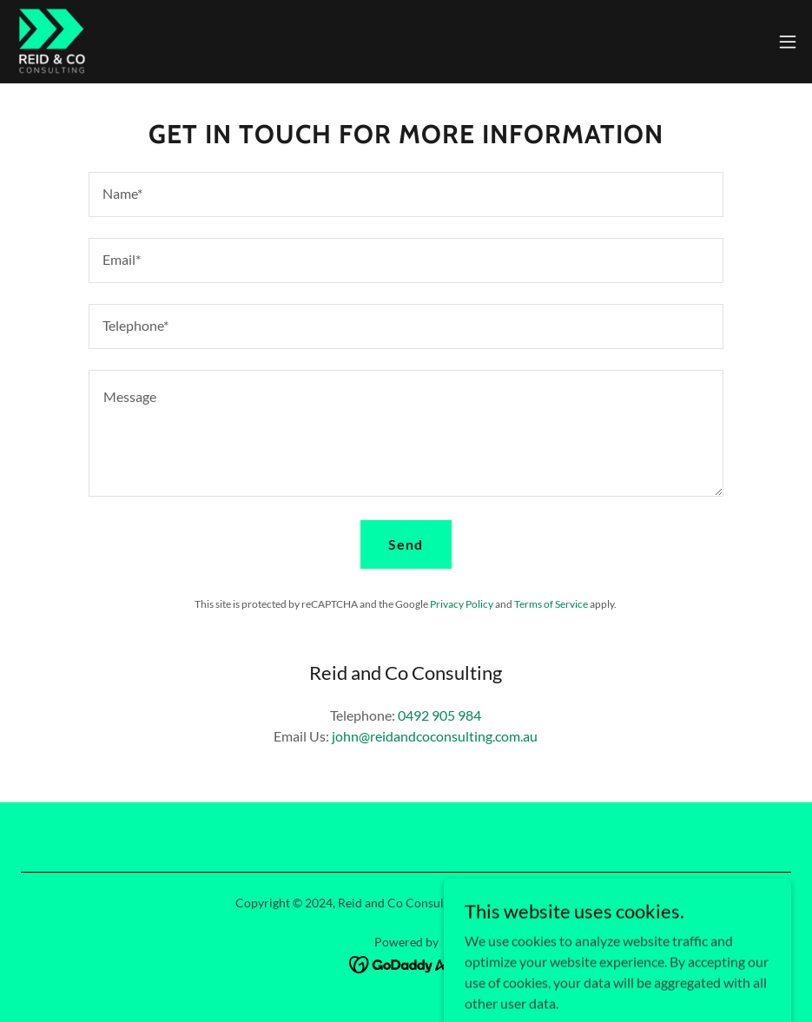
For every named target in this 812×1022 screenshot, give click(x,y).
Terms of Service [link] (551, 603)
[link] (51, 41)
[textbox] (406, 194)
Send (405, 544)
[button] (787, 41)
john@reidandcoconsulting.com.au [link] (435, 736)
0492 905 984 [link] (439, 715)
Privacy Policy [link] (461, 603)
